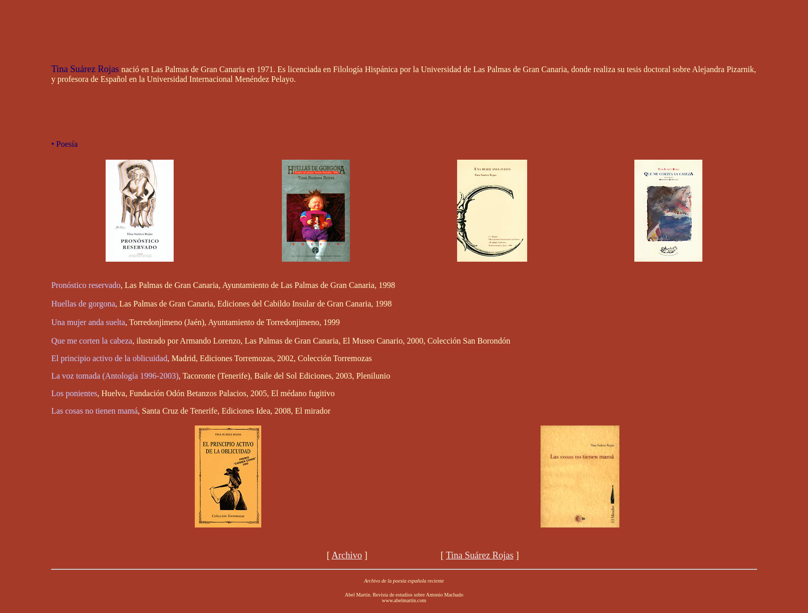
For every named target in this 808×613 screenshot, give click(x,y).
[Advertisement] (404, 27)
